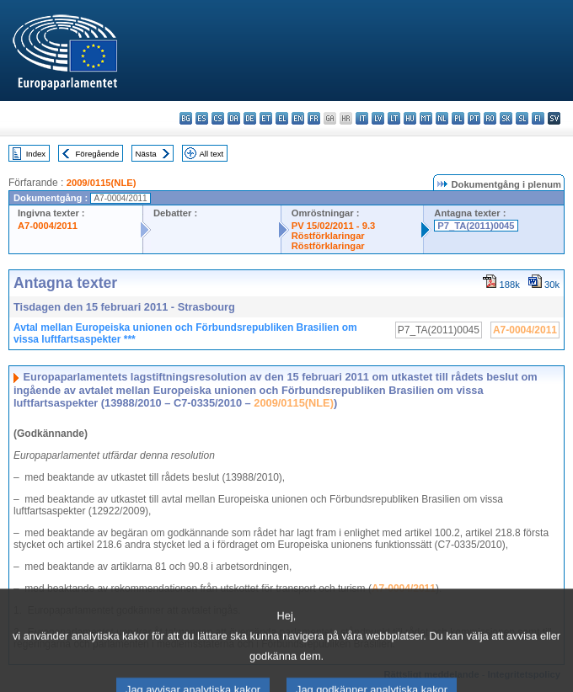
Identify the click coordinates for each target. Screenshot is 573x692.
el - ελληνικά (282, 118)
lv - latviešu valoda (378, 118)
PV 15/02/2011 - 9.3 (334, 226)
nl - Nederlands (442, 118)
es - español (201, 118)
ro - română (490, 118)
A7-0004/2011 (48, 226)
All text (211, 153)
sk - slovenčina (506, 118)
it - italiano (362, 118)
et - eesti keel (266, 118)
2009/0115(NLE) (102, 183)
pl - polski (458, 118)
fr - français (314, 118)
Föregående (98, 153)
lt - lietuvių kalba (394, 118)
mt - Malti (426, 118)
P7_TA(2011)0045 (475, 226)
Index (36, 153)
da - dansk (234, 118)
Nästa (146, 153)
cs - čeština (218, 118)
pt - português (474, 118)
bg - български (185, 118)
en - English (298, 118)
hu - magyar (410, 118)
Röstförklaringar (328, 236)
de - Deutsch (250, 118)
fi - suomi (538, 118)
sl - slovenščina (522, 118)
